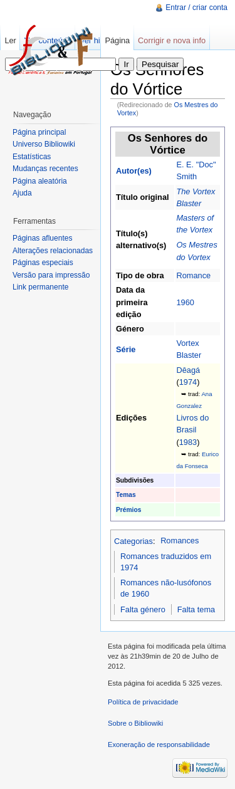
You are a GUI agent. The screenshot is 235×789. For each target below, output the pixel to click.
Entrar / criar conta (196, 7)
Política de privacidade (143, 702)
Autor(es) (134, 170)
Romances (179, 540)
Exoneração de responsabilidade (159, 744)
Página (117, 40)
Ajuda (22, 193)
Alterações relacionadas (53, 250)
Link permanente (40, 287)
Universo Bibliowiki (44, 144)
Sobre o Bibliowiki (135, 723)
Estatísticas (32, 156)
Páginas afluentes (42, 238)
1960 (185, 302)
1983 (188, 442)
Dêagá (188, 370)
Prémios (128, 509)
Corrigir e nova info (172, 40)
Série (125, 349)
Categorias (133, 540)
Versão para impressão (51, 275)
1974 (188, 382)
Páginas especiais (43, 262)
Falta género (142, 609)
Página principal (39, 132)
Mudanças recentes (45, 168)
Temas (126, 494)
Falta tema (196, 609)
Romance (193, 275)
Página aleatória (40, 181)
